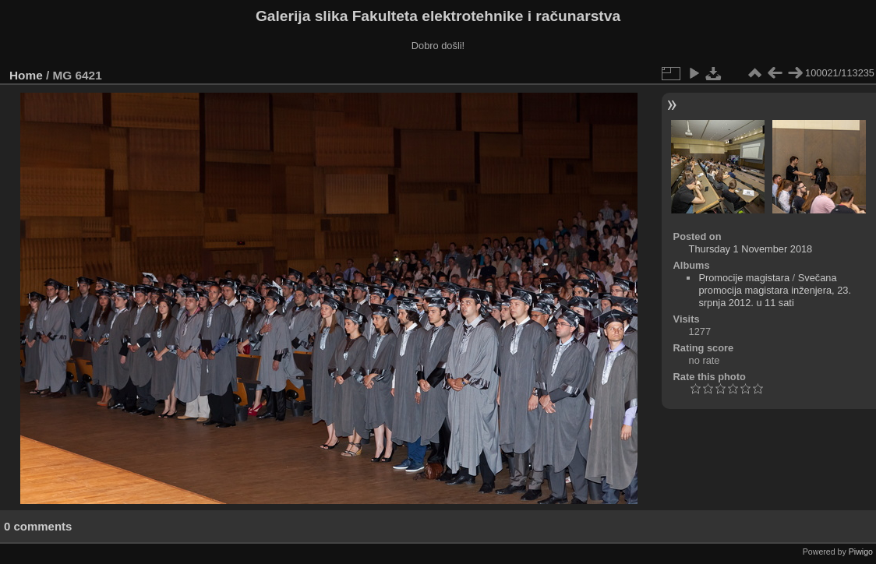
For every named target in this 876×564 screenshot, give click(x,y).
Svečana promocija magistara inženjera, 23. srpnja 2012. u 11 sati (774, 290)
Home (26, 75)
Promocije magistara (743, 278)
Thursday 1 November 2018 (751, 249)
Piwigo (861, 551)
